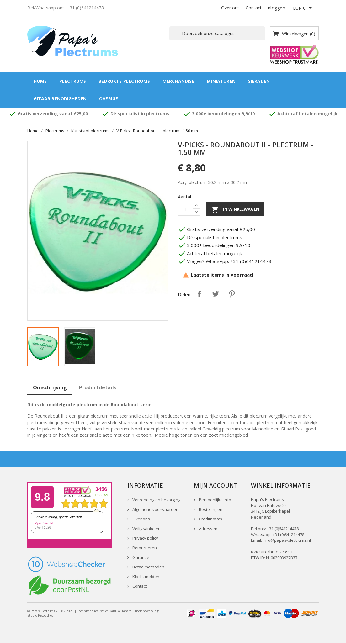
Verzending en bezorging (155, 500)
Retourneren (144, 548)
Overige (108, 99)
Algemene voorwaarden (154, 509)
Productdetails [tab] (97, 387)
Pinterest (232, 293)
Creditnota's (210, 519)
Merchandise (178, 81)
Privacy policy (144, 538)
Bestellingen (210, 509)
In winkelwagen (235, 209)
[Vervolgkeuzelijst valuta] (303, 8)
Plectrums (72, 81)
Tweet (215, 293)
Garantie (140, 557)
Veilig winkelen (146, 528)
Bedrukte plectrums (124, 81)
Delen (199, 293)
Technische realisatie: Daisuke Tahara (104, 611)
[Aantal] (185, 209)
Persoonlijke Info (214, 500)
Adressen (207, 528)
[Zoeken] (217, 33)
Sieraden (259, 81)
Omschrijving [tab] (50, 387)
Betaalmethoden (147, 567)
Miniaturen (221, 81)
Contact (254, 8)
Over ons (230, 8)
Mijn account (216, 485)
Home (40, 81)
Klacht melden (145, 576)
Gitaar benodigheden (60, 99)
